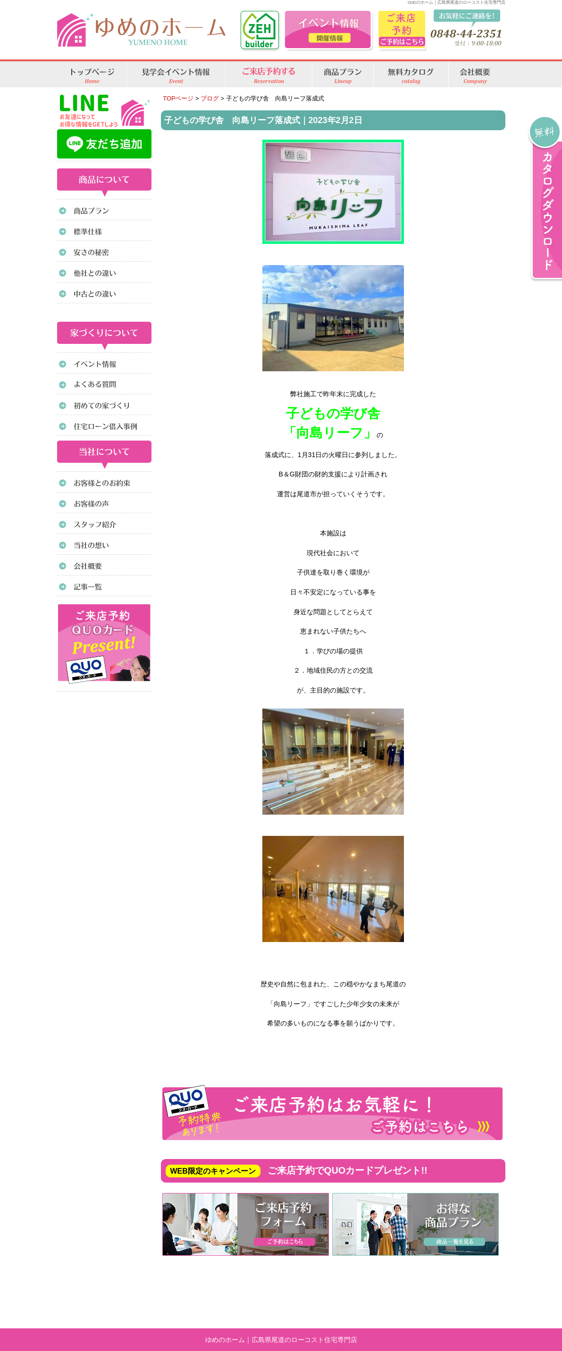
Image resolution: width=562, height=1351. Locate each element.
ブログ (210, 98)
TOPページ (178, 98)
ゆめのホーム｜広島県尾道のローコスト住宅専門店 (281, 1339)
